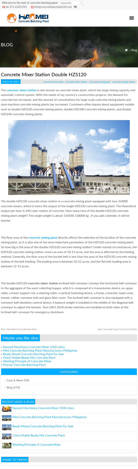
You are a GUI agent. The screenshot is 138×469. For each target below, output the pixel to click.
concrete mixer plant (53, 81)
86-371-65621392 (16, 6)
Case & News (15, 380)
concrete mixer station (76, 81)
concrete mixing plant (99, 81)
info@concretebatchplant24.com (53, 6)
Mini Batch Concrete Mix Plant (19, 329)
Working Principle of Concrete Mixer (27, 361)
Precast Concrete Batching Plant (24, 364)
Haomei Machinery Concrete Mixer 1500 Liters (34, 347)
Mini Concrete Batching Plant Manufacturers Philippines (40, 350)
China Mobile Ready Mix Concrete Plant (29, 357)
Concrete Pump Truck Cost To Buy (117, 329)
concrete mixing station (123, 81)
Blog (134, 50)
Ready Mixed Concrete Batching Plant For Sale (33, 354)
